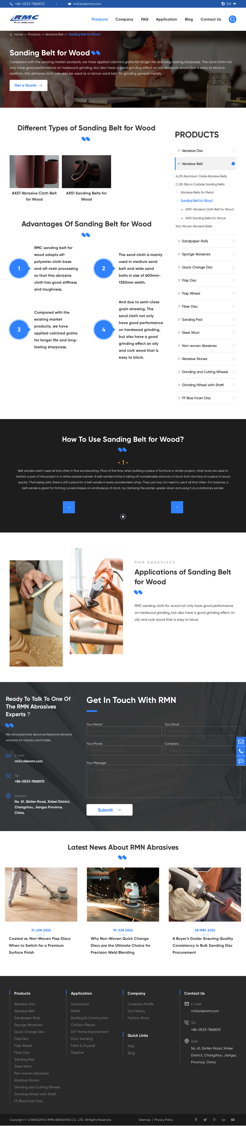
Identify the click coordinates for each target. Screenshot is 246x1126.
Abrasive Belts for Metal (197, 192)
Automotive (80, 1004)
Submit (109, 810)
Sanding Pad (192, 320)
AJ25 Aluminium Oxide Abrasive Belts (201, 176)
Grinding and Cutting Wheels (205, 372)
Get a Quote (28, 85)
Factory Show (138, 1018)
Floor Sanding (82, 1039)
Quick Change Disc (197, 267)
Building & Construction (89, 1018)
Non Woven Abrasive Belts (194, 226)
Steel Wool (190, 333)
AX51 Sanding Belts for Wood (205, 218)
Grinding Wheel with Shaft (203, 385)
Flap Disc (189, 280)
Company (124, 19)
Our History (136, 1011)
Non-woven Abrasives (199, 346)
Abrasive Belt (54, 34)
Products (100, 19)
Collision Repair (83, 1025)
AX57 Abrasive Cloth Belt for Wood (209, 209)
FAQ (144, 19)
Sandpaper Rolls (195, 241)
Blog (189, 19)
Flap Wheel (191, 293)
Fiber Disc (190, 306)
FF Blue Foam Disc (196, 398)
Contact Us (211, 19)
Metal (75, 1011)
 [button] (177, 507)
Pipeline (77, 1053)
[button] (123, 516)
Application (166, 19)
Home (18, 34)
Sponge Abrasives (196, 254)
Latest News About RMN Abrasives (123, 847)
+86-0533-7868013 (30, 4)
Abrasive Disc (192, 151)
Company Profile (141, 1004)
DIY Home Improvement (90, 1032)
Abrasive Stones (194, 359)
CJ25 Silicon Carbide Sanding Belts (200, 184)
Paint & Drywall (83, 1046)
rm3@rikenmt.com (87, 4)
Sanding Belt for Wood (84, 34)
